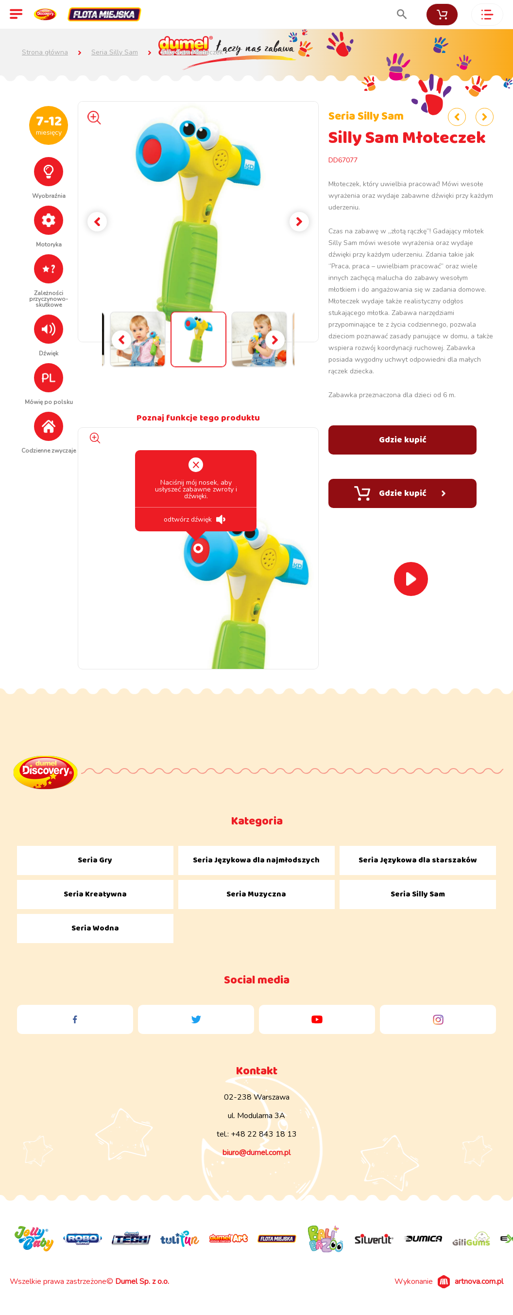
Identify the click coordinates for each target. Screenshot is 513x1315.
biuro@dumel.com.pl (256, 1153)
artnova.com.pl (479, 1281)
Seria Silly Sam (114, 52)
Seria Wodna (95, 928)
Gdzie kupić (399, 493)
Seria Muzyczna (256, 894)
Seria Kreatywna (95, 894)
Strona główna (45, 52)
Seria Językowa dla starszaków (418, 860)
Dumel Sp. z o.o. (142, 1281)
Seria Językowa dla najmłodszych (256, 860)
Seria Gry (95, 860)
